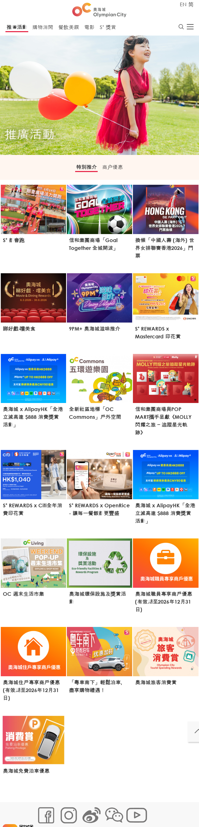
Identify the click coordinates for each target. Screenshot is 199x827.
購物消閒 (42, 28)
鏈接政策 (89, 810)
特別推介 (82, 169)
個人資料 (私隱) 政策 (118, 810)
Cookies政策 (66, 810)
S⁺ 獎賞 (108, 28)
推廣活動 (16, 28)
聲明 (40, 818)
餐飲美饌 (68, 28)
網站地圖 (44, 810)
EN (183, 4)
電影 (89, 28)
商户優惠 (116, 169)
